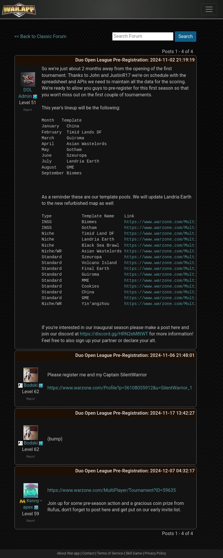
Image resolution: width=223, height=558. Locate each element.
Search (185, 36)
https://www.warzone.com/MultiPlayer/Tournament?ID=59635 (112, 490)
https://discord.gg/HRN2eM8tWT (114, 334)
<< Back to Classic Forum (40, 36)
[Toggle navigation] (209, 9)
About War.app (68, 553)
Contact (88, 553)
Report (27, 109)
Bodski (31, 385)
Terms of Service (110, 553)
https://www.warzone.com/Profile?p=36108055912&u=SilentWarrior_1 (120, 388)
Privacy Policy (155, 553)
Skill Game (134, 553)
